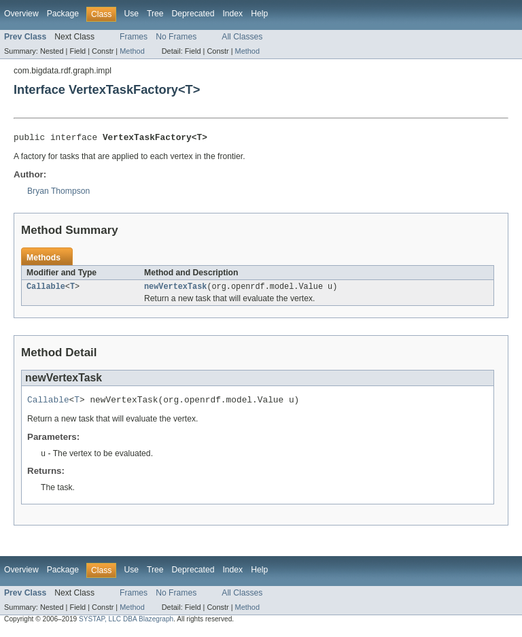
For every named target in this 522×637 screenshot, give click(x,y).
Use (131, 13)
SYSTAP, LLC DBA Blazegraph (126, 625)
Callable (46, 289)
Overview (21, 13)
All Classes (242, 36)
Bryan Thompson (58, 193)
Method (132, 51)
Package (63, 13)
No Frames (176, 36)
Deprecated (193, 13)
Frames (133, 36)
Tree (155, 13)
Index (232, 13)
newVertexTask (175, 289)
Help (259, 13)
